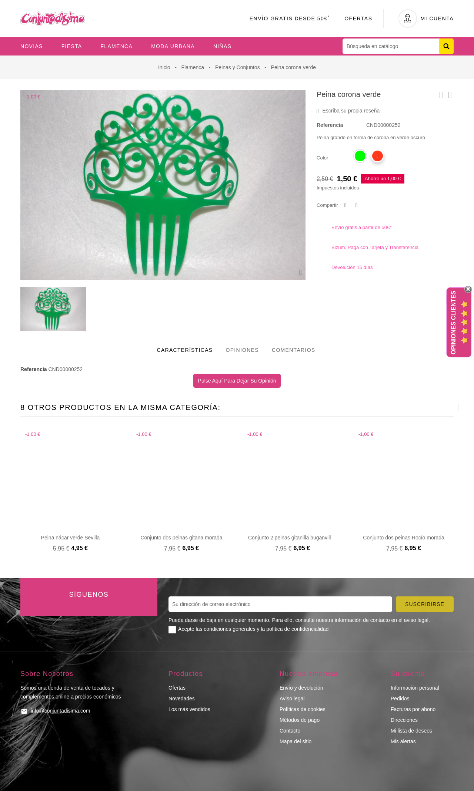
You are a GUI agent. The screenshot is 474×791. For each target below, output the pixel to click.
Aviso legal (292, 698)
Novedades (181, 698)
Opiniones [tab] (242, 350)
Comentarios (294, 350)
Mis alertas (403, 741)
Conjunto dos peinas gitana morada (181, 538)
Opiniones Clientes (453, 322)
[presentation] (440, 407)
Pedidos (400, 698)
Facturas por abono (413, 709)
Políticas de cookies (303, 709)
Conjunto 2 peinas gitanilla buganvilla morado (300, 538)
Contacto (290, 731)
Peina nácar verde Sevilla (70, 538)
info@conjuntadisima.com (60, 711)
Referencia (330, 125)
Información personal (415, 688)
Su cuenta (408, 673)
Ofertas (358, 18)
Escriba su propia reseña (348, 111)
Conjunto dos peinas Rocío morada (403, 538)
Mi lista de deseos (411, 731)
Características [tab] (185, 350)
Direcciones (404, 720)
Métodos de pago (300, 720)
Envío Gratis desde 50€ (290, 18)
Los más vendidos (189, 709)
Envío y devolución (301, 688)
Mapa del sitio (295, 741)
